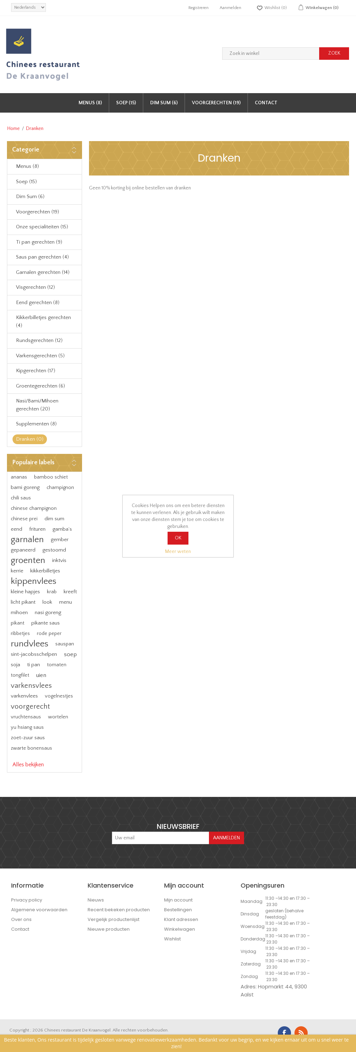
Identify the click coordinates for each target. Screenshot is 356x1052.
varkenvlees (24, 696)
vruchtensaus (26, 717)
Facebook (284, 1032)
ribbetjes (20, 633)
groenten (28, 560)
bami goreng (25, 487)
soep (70, 654)
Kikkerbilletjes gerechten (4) (43, 321)
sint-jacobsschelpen (34, 654)
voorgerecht (30, 706)
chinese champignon (34, 508)
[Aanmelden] (160, 838)
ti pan (33, 665)
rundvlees (29, 644)
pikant (17, 623)
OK (178, 538)
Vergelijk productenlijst (113, 919)
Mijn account (178, 900)
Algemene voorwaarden (39, 909)
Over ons (21, 919)
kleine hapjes (25, 592)
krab (52, 592)
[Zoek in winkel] (270, 53)
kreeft (70, 592)
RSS (301, 1032)
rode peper (49, 633)
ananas (19, 477)
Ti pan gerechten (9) (39, 242)
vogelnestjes (59, 696)
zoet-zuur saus (28, 738)
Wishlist (172, 939)
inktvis (59, 560)
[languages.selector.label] (28, 7)
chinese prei (24, 519)
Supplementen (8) (36, 424)
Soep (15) (126, 103)
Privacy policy (26, 900)
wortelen (58, 717)
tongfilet (20, 675)
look (47, 602)
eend (16, 529)
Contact (266, 103)
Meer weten (178, 551)
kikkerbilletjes (45, 571)
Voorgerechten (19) (216, 103)
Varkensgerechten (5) (40, 356)
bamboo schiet (51, 477)
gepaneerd (23, 550)
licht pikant (23, 602)
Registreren (198, 8)
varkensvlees (31, 686)
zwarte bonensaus (31, 748)
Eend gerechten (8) (37, 302)
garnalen (27, 540)
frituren (37, 529)
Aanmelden (230, 8)
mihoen (19, 612)
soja (15, 665)
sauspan (64, 644)
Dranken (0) (29, 439)
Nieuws (96, 900)
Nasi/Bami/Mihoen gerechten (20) (37, 405)
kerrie (17, 571)
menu (65, 602)
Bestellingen (178, 909)
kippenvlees (33, 581)
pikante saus (45, 623)
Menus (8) (90, 103)
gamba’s (62, 529)
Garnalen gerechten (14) (43, 272)
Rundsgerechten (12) (39, 340)
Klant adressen (181, 919)
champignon (60, 487)
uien (41, 675)
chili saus (21, 498)
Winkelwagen (179, 929)
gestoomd (54, 550)
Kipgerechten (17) (35, 371)
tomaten (56, 665)
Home (13, 128)
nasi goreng (48, 612)
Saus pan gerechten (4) (42, 257)
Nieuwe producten (109, 929)
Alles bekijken (28, 764)
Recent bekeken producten (119, 909)
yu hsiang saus (27, 727)
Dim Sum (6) (164, 103)
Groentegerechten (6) (40, 386)
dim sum (54, 519)
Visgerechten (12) (35, 287)
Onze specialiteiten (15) (42, 227)
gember (59, 540)
